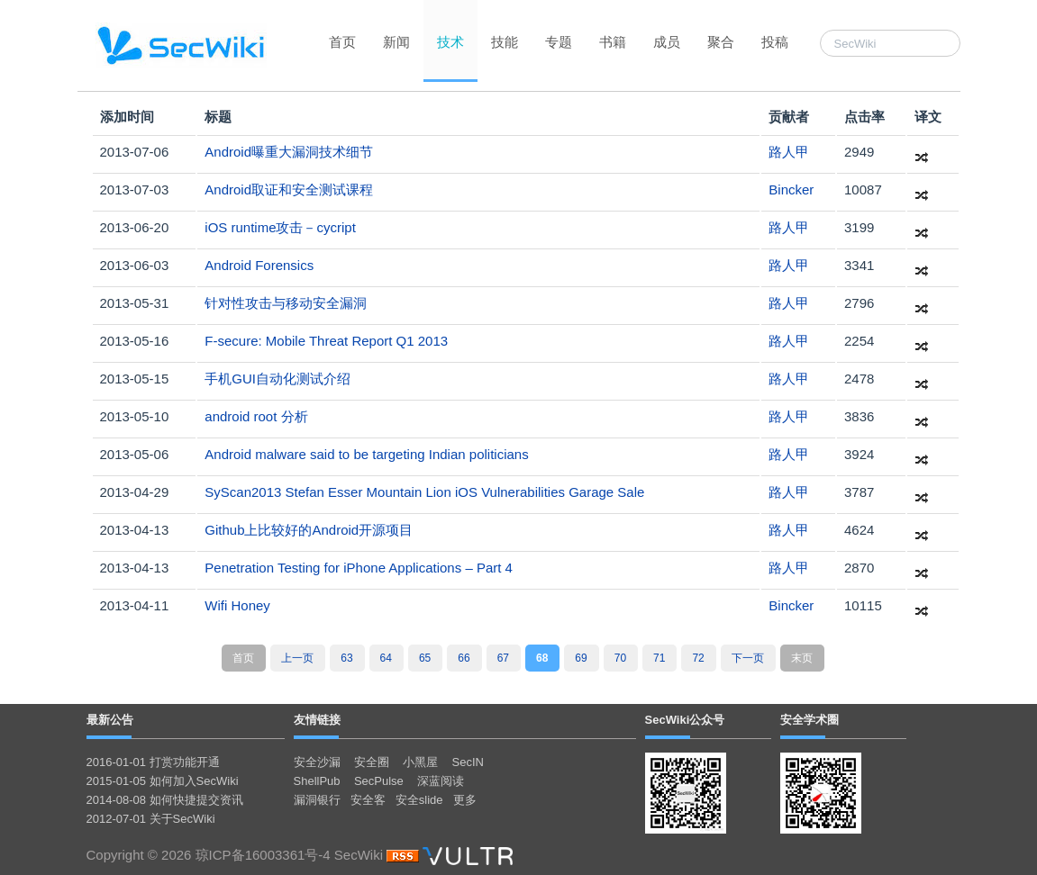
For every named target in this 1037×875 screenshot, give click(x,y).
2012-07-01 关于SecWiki (150, 818)
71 (659, 658)
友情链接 (317, 719)
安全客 (368, 800)
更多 (465, 800)
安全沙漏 (317, 762)
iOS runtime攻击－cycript (280, 227)
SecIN (468, 762)
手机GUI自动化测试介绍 (277, 378)
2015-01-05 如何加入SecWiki (162, 781)
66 (463, 658)
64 (386, 658)
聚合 (720, 42)
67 (503, 658)
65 (425, 658)
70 (620, 658)
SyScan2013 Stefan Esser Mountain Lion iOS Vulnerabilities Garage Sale (424, 492)
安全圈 (371, 762)
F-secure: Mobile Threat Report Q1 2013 (326, 340)
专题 (558, 42)
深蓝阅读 (440, 781)
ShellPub (317, 781)
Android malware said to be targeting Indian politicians (366, 454)
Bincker (791, 189)
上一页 (297, 658)
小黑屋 (420, 762)
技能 (504, 42)
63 (346, 658)
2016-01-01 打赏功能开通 (153, 762)
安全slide (419, 800)
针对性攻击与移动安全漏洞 (286, 303)
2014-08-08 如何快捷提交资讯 (164, 800)
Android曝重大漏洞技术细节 (289, 151)
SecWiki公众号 (685, 719)
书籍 (612, 42)
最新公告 (109, 719)
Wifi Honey (237, 605)
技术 (450, 42)
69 (581, 658)
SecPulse (379, 781)
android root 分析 (256, 416)
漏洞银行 (317, 800)
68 (542, 658)
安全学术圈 (809, 719)
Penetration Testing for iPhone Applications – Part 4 (359, 567)
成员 (666, 42)
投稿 (774, 42)
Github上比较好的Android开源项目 (309, 529)
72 (698, 658)
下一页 (748, 658)
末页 (802, 658)
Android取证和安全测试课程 (289, 189)
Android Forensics (259, 265)
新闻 (396, 42)
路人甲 (789, 151)
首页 (342, 42)
